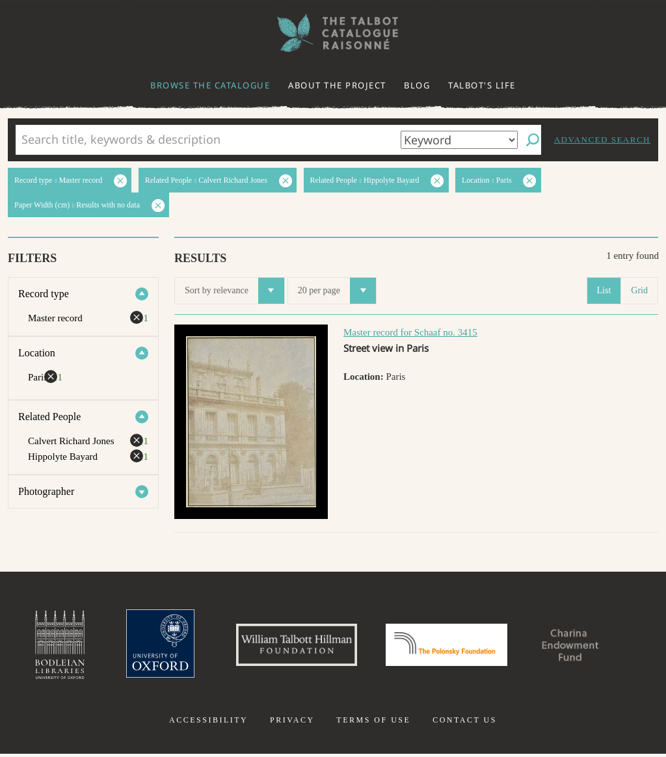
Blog (417, 85)
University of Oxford (148, 646)
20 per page (337, 291)
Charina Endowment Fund (582, 646)
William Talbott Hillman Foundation (291, 646)
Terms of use (373, 723)
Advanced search (602, 139)
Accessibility (208, 723)
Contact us (465, 723)
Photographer (46, 491)
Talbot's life (482, 85)
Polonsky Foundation (449, 646)
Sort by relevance (234, 291)
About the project (337, 85)
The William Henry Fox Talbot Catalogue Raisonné (333, 33)
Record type (43, 293)
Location (36, 352)
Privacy (292, 723)
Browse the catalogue (210, 85)
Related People (49, 416)
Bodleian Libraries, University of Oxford (46, 646)
